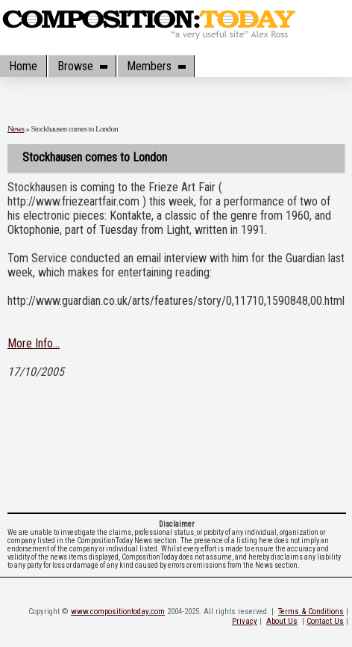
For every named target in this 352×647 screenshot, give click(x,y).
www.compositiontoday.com (118, 611)
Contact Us (325, 621)
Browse (82, 66)
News (15, 128)
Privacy (244, 621)
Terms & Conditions (311, 611)
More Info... (33, 343)
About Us (282, 621)
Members (156, 66)
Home (23, 66)
